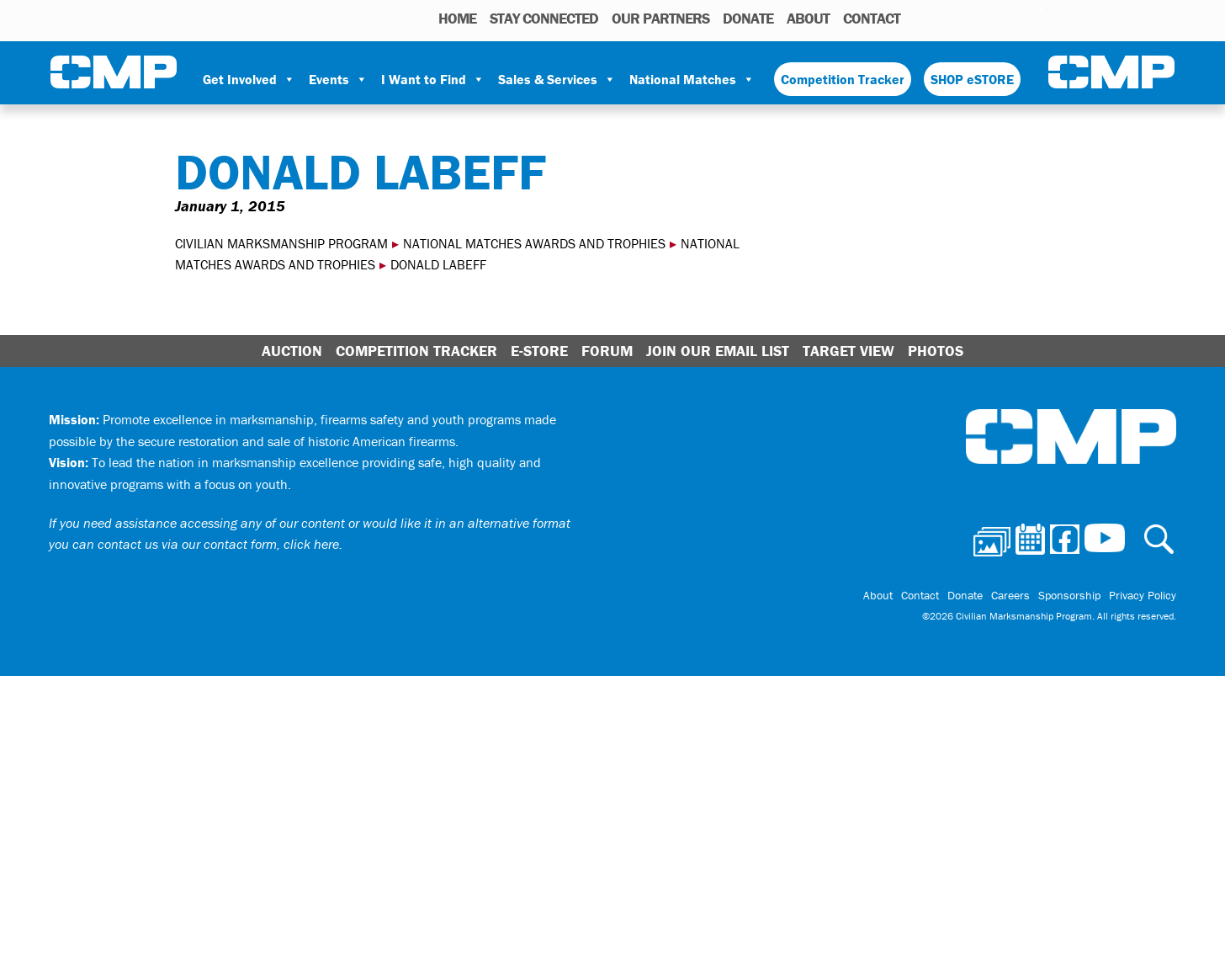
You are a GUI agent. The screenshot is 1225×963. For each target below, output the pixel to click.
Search (917, 17)
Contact (871, 18)
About (808, 18)
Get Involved (249, 79)
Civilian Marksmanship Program (113, 72)
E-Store (539, 350)
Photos (941, 17)
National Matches (692, 79)
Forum (607, 350)
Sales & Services (557, 79)
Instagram (1013, 17)
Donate (748, 18)
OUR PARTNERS (660, 18)
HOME (457, 18)
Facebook (991, 17)
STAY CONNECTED (544, 18)
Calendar (967, 17)
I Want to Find (433, 79)
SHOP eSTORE (972, 79)
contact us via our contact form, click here (218, 543)
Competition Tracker (842, 79)
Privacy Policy (1142, 595)
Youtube (1036, 17)
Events (338, 79)
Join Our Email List (717, 350)
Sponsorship (1069, 595)
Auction (292, 350)
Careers (1010, 595)
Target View (848, 350)
